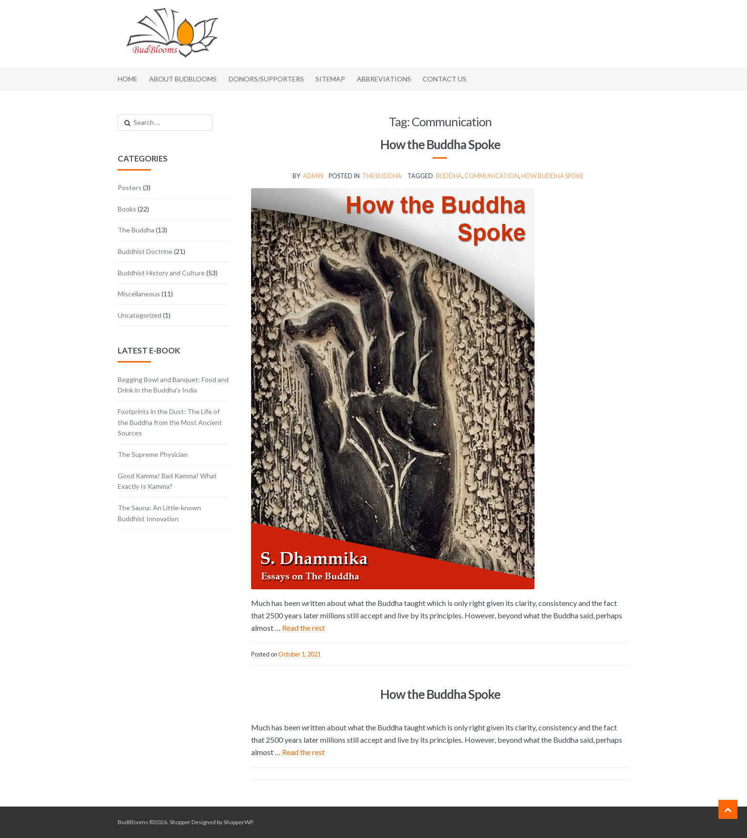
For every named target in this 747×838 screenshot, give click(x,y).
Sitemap (330, 79)
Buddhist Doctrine (145, 251)
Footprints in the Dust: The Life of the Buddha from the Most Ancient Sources (170, 422)
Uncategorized (140, 315)
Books (127, 209)
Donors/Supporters (266, 79)
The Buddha (382, 176)
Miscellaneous (139, 294)
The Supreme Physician (153, 454)
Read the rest (303, 627)
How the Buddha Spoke (440, 144)
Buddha (449, 176)
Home (128, 79)
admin (313, 176)
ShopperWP (238, 822)
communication (491, 176)
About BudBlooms (183, 79)
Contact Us (444, 79)
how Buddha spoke (552, 176)
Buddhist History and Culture (161, 273)
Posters (129, 187)
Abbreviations (384, 79)
